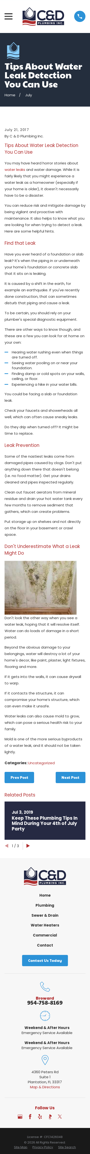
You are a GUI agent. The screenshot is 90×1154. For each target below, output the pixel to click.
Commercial (45, 935)
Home (45, 895)
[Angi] (69, 1116)
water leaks (15, 169)
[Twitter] (59, 1116)
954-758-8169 (45, 1002)
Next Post (70, 777)
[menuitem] (20, 1147)
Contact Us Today (45, 960)
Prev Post (19, 777)
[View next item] (28, 846)
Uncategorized (41, 762)
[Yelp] (39, 1116)
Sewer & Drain (44, 915)
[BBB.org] (50, 1116)
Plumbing (45, 905)
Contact (45, 945)
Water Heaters (45, 925)
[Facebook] (30, 1116)
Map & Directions (45, 1086)
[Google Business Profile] (20, 1116)
